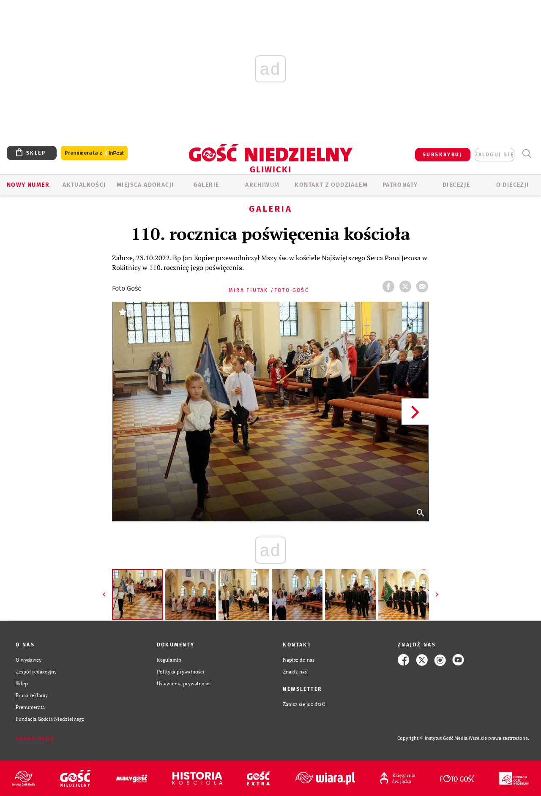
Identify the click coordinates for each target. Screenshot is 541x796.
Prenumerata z (94, 153)
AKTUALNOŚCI (84, 184)
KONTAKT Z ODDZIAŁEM (331, 184)
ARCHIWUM (262, 184)
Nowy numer (28, 184)
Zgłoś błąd (35, 738)
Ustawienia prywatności (184, 683)
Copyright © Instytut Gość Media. (433, 738)
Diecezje (456, 184)
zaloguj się (494, 155)
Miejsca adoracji (145, 184)
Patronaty (400, 184)
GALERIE (206, 184)
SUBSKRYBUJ (442, 155)
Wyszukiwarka (526, 153)
